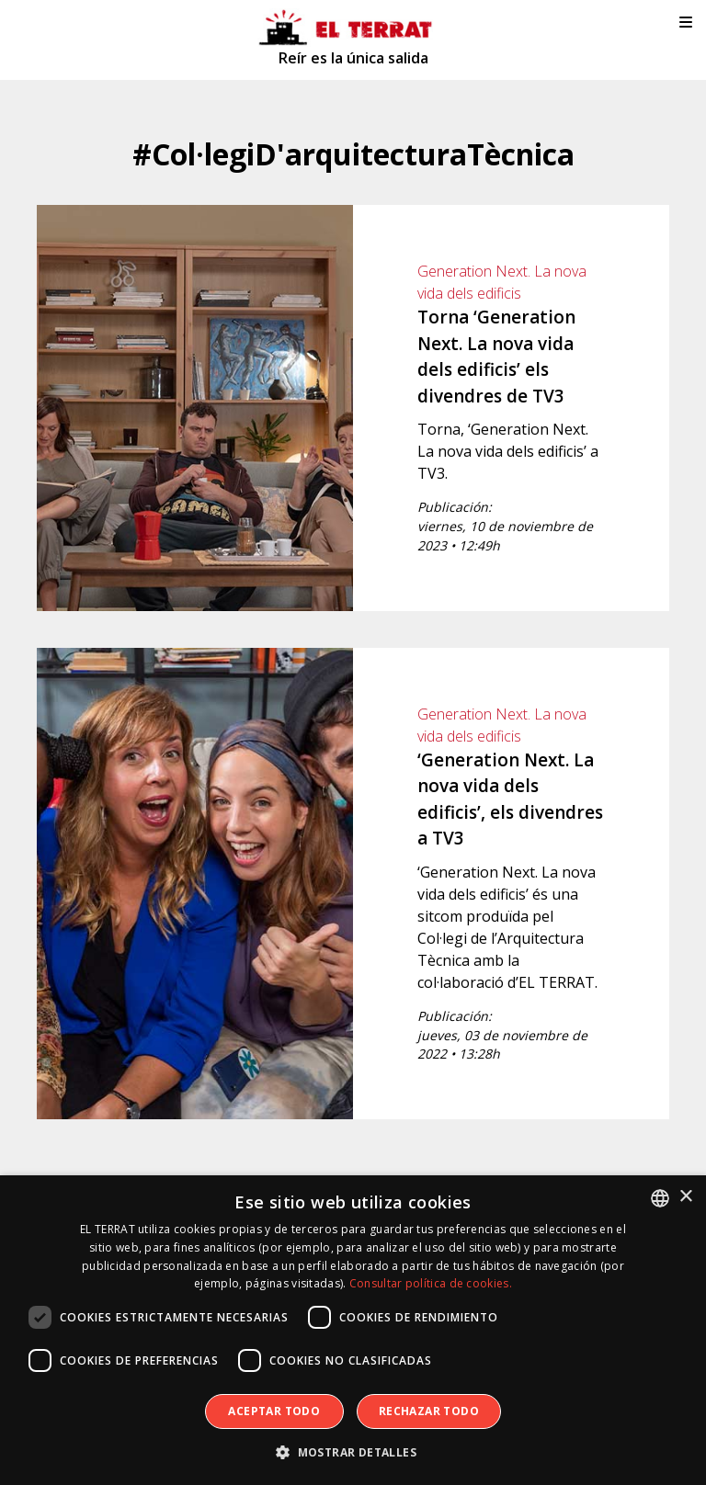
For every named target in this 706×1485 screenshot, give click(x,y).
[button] (353, 1453)
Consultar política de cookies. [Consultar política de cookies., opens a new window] (430, 1283)
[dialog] (353, 1330)
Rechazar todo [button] (429, 1411)
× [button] (685, 1197)
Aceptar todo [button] (274, 1411)
